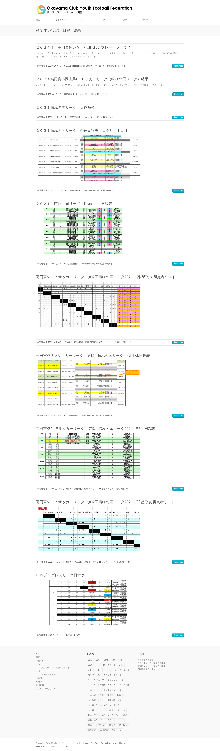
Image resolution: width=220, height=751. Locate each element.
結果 (121, 720)
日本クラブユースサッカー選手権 (103, 715)
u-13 (121, 665)
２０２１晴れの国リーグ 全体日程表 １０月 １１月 (82, 130)
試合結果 (102, 725)
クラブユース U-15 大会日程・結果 (54, 667)
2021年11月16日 (55, 117)
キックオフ (125, 670)
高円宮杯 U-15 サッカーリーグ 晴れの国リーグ (102, 66)
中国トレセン (94, 690)
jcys (97, 665)
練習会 (91, 725)
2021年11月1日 (54, 263)
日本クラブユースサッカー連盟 (151, 662)
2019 (114, 660)
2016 (90, 660)
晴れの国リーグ (95, 720)
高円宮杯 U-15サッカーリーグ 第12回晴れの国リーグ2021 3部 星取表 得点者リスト (106, 277)
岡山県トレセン (95, 710)
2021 (90, 665)
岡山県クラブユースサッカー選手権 (104, 705)
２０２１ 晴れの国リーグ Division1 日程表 (74, 204)
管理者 (42, 66)
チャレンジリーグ (115, 680)
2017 (98, 660)
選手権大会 (124, 725)
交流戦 (110, 695)
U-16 (106, 670)
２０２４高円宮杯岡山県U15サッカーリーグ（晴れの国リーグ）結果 (92, 79)
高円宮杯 (104, 730)
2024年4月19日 (54, 94)
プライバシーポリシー (46, 688)
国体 (119, 695)
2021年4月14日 (54, 342)
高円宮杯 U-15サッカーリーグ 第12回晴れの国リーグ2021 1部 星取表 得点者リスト (105, 502)
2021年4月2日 (54, 488)
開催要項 (92, 730)
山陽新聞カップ (114, 700)
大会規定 (92, 700)
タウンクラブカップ (112, 675)
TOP (37, 653)
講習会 (112, 725)
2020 (122, 660)
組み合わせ (111, 720)
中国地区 (92, 695)
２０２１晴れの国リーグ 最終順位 (65, 107)
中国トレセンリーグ (112, 690)
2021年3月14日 (54, 635)
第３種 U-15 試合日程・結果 (76, 342)
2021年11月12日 (55, 190)
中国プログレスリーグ (74, 635)
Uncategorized (75, 66)
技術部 (124, 20)
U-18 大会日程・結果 (48, 674)
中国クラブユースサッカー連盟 (151, 665)
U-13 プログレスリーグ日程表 (60, 575)
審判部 (145, 20)
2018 (106, 660)
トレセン (92, 685)
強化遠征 (110, 710)
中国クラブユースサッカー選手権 (114, 685)
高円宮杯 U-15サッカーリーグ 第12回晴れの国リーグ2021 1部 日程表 (95, 429)
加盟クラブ (60, 20)
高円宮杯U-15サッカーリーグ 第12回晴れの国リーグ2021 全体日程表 (93, 355)
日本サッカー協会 (145, 659)
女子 (102, 700)
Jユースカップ (109, 665)
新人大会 (121, 710)
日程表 (124, 715)
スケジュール (94, 675)
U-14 (90, 670)
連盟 (38, 20)
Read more (178, 66)
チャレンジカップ (96, 680)
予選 (102, 695)
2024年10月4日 (54, 66)
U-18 (103, 20)
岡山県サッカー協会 (146, 668)
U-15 (83, 20)
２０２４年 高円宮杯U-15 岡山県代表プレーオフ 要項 (83, 47)
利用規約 (40, 685)
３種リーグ (116, 730)
